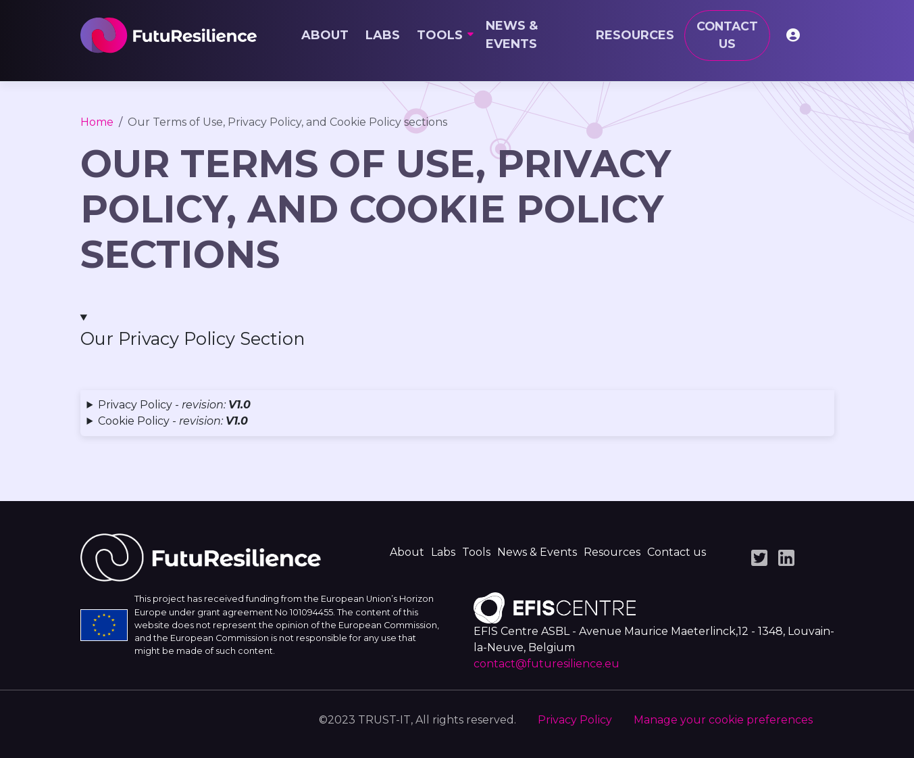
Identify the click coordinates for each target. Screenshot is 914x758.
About (325, 35)
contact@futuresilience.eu (546, 663)
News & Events (512, 34)
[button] (457, 331)
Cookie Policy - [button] (173, 420)
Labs (382, 35)
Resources (635, 35)
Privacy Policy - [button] (174, 404)
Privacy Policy (575, 719)
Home (96, 122)
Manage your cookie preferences (723, 719)
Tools (440, 35)
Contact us (727, 35)
